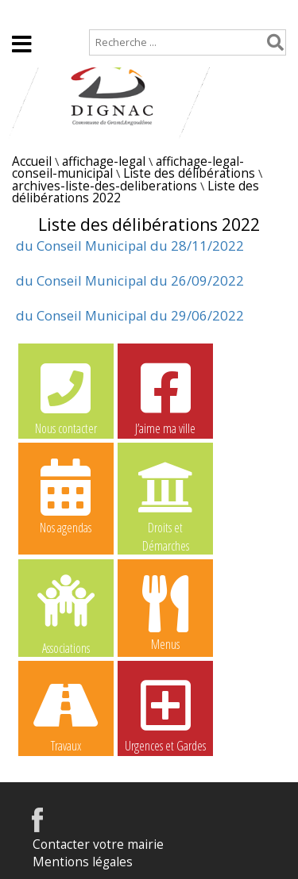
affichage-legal (103, 161)
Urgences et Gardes (165, 714)
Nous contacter (66, 396)
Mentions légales (83, 862)
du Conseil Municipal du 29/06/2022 (130, 315)
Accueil (26, 13)
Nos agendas (66, 495)
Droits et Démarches (165, 496)
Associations (66, 613)
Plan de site (101, 13)
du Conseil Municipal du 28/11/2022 (130, 245)
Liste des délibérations (189, 173)
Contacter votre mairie (98, 844)
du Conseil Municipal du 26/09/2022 (130, 280)
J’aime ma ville (165, 396)
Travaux (66, 714)
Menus (165, 612)
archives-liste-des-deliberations (104, 186)
